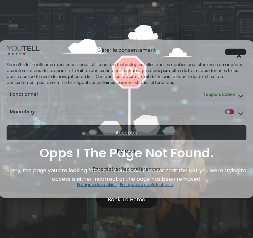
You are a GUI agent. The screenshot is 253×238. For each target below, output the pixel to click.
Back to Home (126, 199)
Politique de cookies (97, 184)
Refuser (126, 150)
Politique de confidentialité (146, 184)
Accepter (126, 132)
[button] (235, 52)
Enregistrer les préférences (127, 169)
